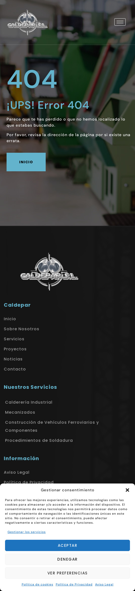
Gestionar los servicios (27, 532)
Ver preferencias (67, 573)
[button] (127, 490)
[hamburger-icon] (120, 22)
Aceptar (67, 545)
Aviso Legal (104, 584)
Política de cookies (37, 584)
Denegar (67, 559)
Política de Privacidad (74, 584)
